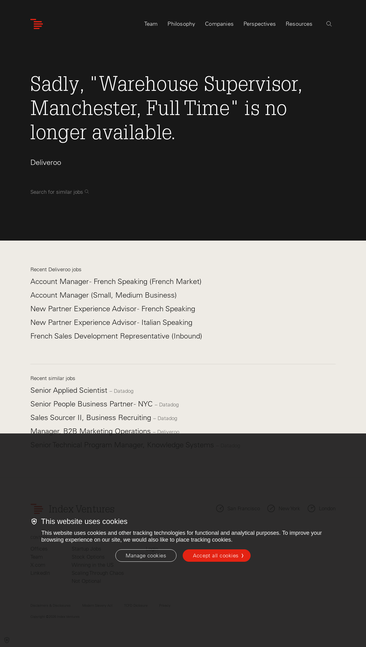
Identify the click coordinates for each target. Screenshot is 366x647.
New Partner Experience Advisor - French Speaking (112, 308)
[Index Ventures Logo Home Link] (36, 24)
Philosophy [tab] (181, 23)
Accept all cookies (216, 555)
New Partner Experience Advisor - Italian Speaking (111, 322)
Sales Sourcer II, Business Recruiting (91, 417)
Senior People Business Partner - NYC (92, 403)
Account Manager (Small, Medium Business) (103, 294)
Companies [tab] (219, 23)
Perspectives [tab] (259, 23)
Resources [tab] (299, 23)
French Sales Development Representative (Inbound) (116, 335)
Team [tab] (151, 23)
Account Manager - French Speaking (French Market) (116, 281)
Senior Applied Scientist (69, 390)
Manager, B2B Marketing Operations (91, 431)
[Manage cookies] (145, 555)
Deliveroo (45, 162)
